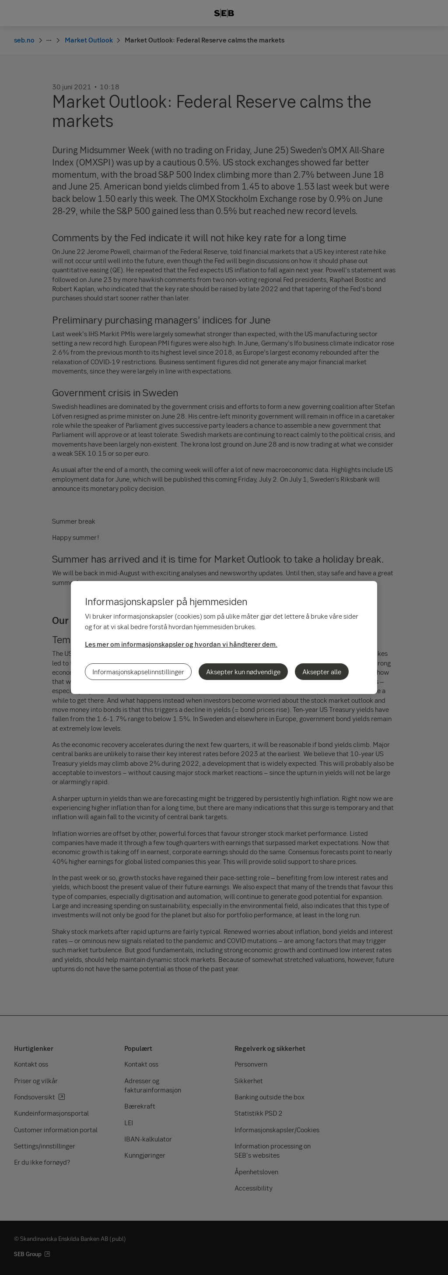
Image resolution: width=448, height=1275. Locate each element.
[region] (224, 637)
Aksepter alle (321, 671)
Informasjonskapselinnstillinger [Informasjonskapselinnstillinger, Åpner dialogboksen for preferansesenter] (138, 671)
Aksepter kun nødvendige (243, 671)
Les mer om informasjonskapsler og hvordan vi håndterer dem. (181, 644)
